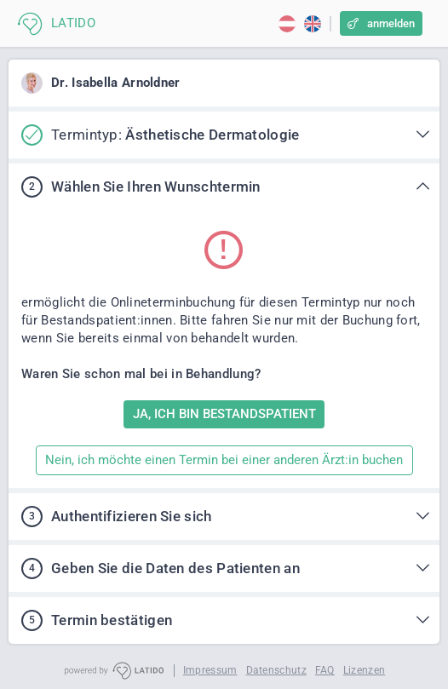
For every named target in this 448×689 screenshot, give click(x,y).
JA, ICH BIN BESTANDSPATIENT (224, 414)
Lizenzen (364, 670)
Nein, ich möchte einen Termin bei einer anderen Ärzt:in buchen (224, 460)
